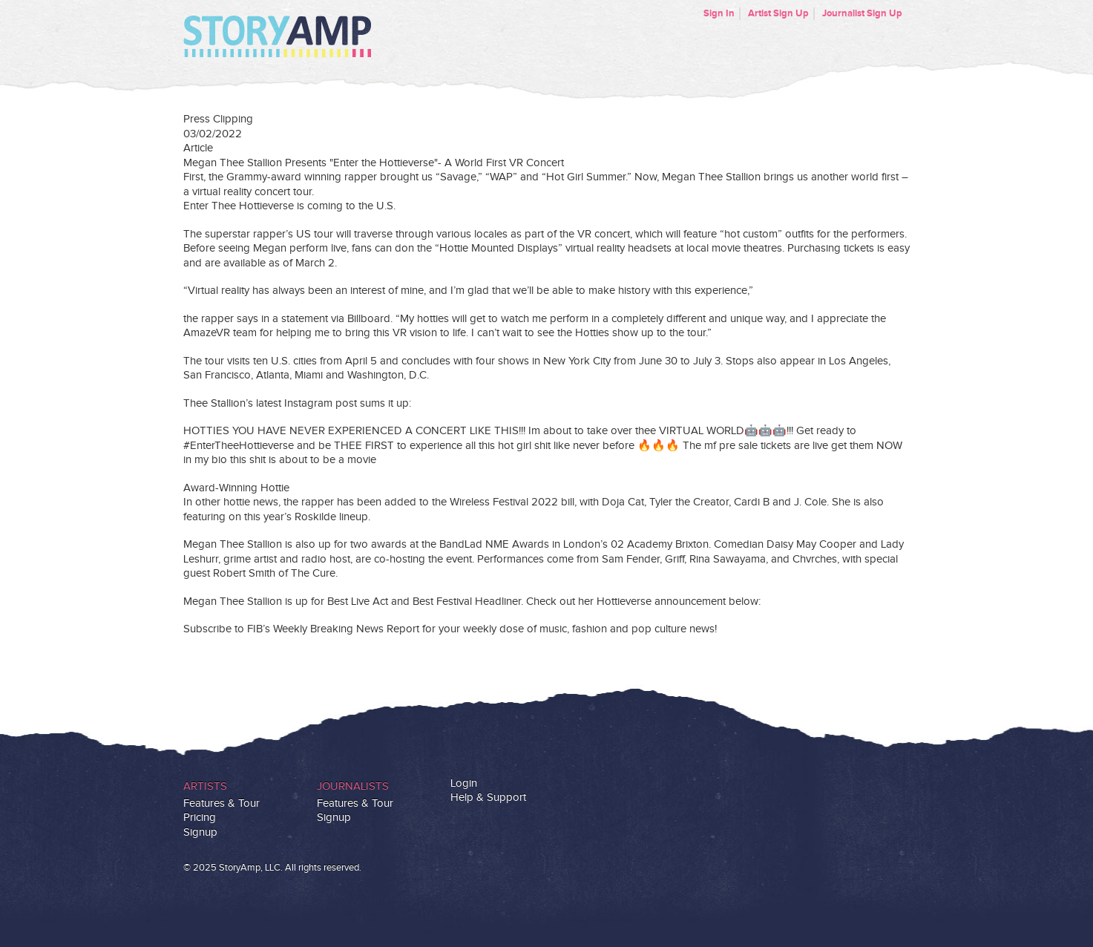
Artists (205, 786)
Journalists (353, 786)
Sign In (719, 13)
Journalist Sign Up (862, 13)
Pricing (199, 817)
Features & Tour (221, 803)
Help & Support (488, 797)
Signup (200, 832)
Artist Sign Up (778, 13)
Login (463, 783)
